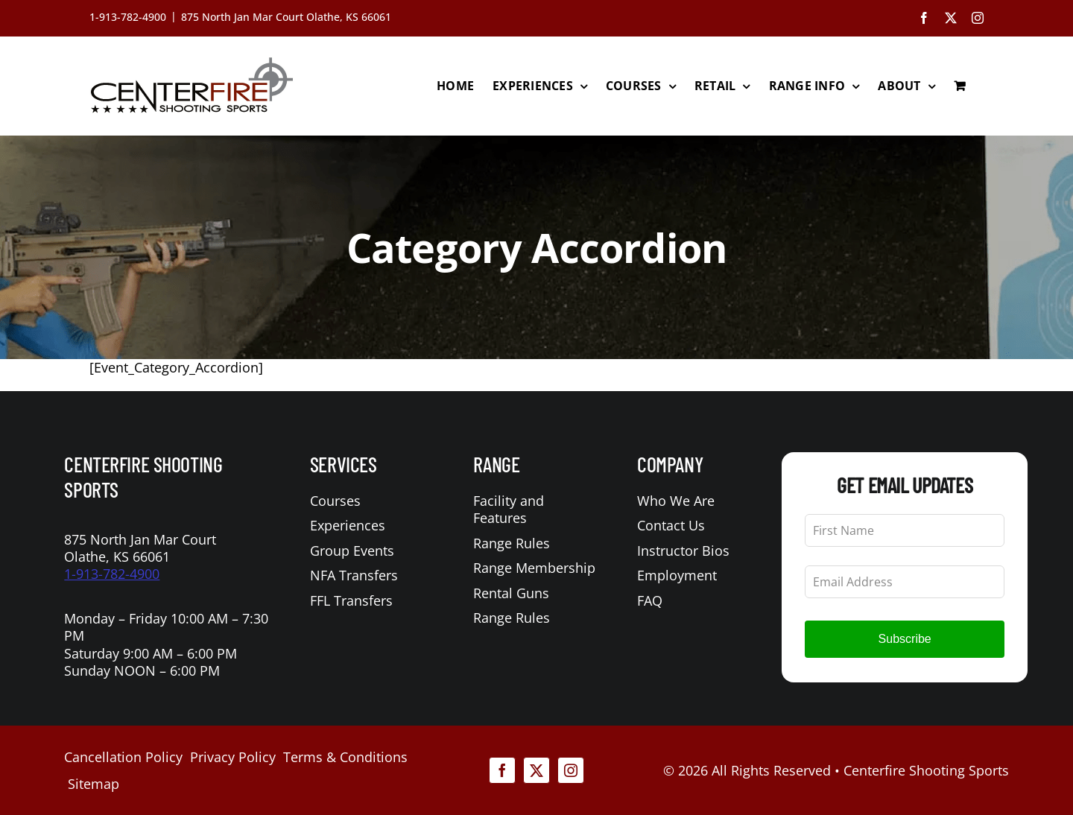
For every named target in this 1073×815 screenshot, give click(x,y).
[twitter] (536, 770)
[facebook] (502, 770)
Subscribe (905, 638)
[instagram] (570, 770)
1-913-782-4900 (111, 574)
